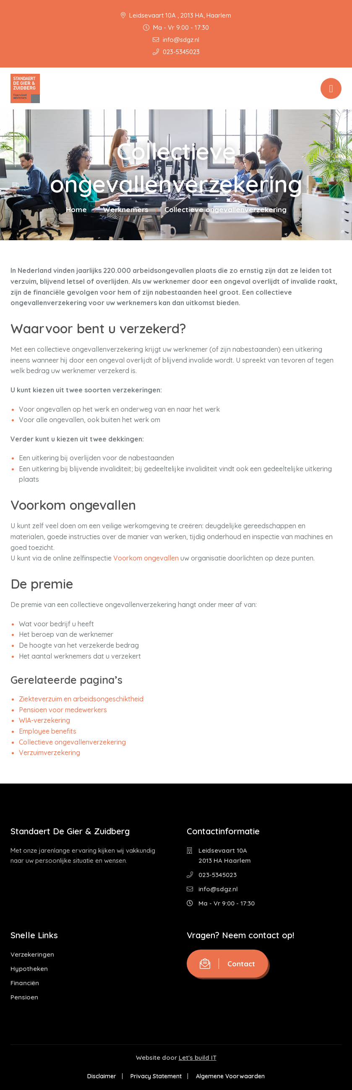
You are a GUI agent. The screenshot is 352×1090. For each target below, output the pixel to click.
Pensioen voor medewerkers (63, 710)
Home (76, 209)
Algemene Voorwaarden (230, 1076)
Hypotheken (29, 969)
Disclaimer (101, 1076)
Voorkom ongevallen (146, 558)
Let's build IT (197, 1057)
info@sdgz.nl (176, 40)
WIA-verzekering (44, 720)
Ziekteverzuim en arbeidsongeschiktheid (81, 699)
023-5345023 (176, 52)
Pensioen (24, 997)
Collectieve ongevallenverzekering (72, 742)
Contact (227, 963)
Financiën (24, 983)
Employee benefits (47, 731)
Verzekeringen (32, 954)
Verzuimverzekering (49, 752)
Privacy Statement (156, 1076)
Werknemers (126, 209)
